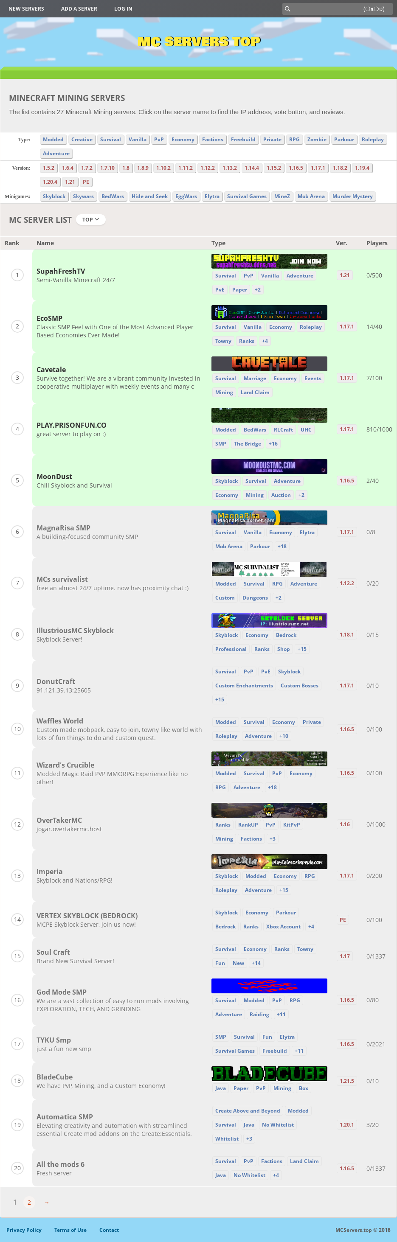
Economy (183, 139)
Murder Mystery (352, 196)
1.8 (126, 167)
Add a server (79, 8)
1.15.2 (274, 167)
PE (86, 181)
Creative (82, 139)
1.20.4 (50, 181)
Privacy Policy (24, 1230)
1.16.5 (296, 167)
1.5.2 (48, 167)
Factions (212, 139)
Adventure (56, 153)
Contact (109, 1230)
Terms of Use (70, 1230)
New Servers (26, 8)
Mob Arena (311, 196)
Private (272, 139)
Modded (53, 139)
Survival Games (247, 196)
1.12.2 (207, 167)
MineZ (282, 196)
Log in (123, 8)
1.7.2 (87, 167)
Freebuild (243, 139)
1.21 (70, 181)
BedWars (112, 196)
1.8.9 (143, 167)
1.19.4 (362, 167)
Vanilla (137, 139)
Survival (110, 139)
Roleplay (373, 139)
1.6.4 (67, 167)
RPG (294, 139)
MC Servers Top (198, 42)
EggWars (186, 196)
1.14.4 (252, 167)
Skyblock (54, 196)
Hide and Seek (150, 196)
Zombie (317, 139)
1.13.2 (229, 167)
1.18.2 (340, 167)
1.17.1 (318, 167)
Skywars (83, 196)
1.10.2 (163, 167)
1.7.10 (107, 167)
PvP (159, 139)
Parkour (344, 139)
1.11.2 (185, 167)
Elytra (212, 196)
